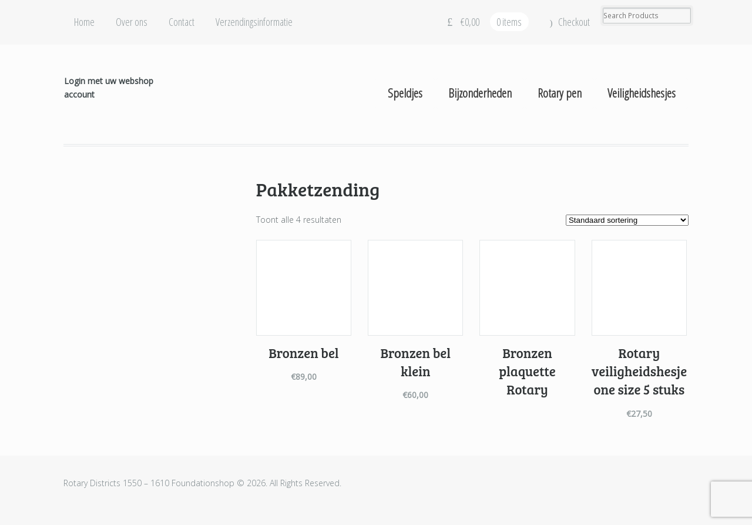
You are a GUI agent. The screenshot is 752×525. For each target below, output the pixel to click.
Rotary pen (560, 93)
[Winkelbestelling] (627, 220)
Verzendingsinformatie (254, 22)
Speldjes (405, 93)
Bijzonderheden (480, 93)
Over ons (131, 22)
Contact (181, 22)
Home (84, 22)
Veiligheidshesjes (641, 93)
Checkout (574, 22)
